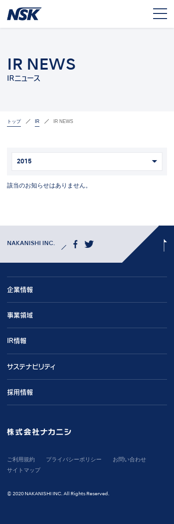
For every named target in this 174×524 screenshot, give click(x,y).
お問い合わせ (129, 459)
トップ (14, 121)
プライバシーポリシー (74, 459)
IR (37, 121)
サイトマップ (23, 470)
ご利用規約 (21, 459)
